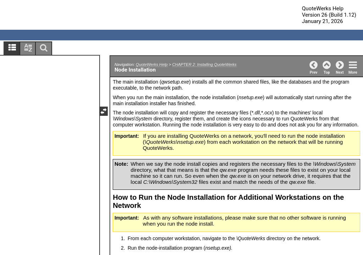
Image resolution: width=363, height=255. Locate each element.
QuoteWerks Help (152, 64)
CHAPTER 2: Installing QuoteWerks (204, 64)
